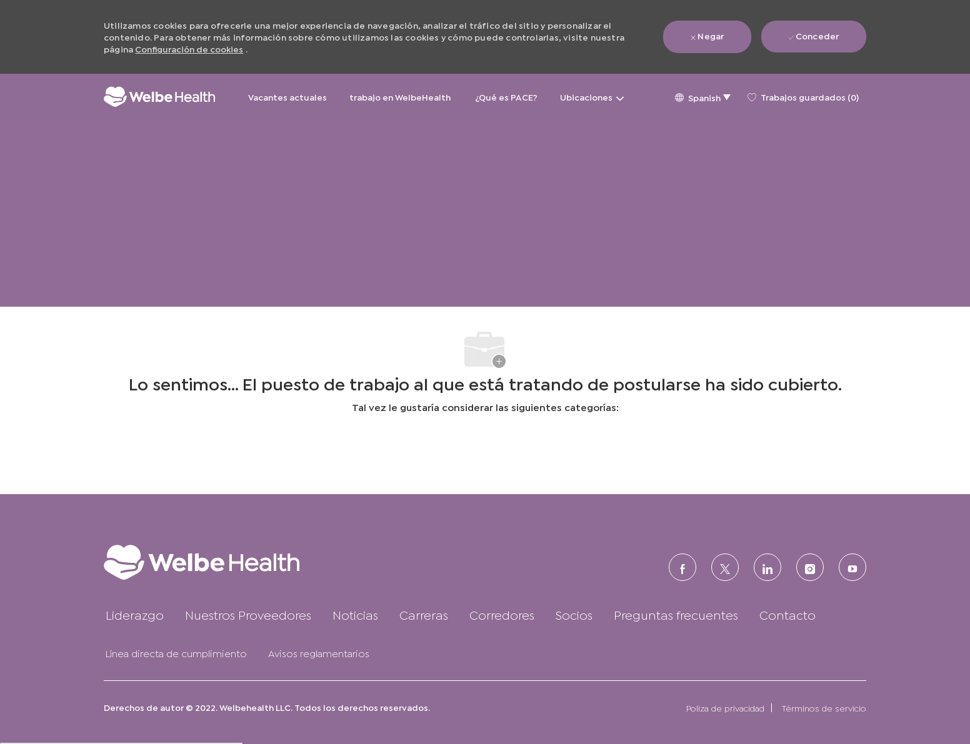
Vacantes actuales (287, 96)
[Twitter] (725, 567)
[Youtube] (852, 567)
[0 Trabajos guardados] (803, 96)
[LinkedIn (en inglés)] (767, 567)
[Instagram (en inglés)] (810, 567)
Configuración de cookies (189, 48)
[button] (702, 96)
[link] (226, 562)
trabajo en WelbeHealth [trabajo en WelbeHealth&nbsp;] (400, 96)
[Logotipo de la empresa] (159, 96)
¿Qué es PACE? (506, 96)
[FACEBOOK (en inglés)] (682, 567)
